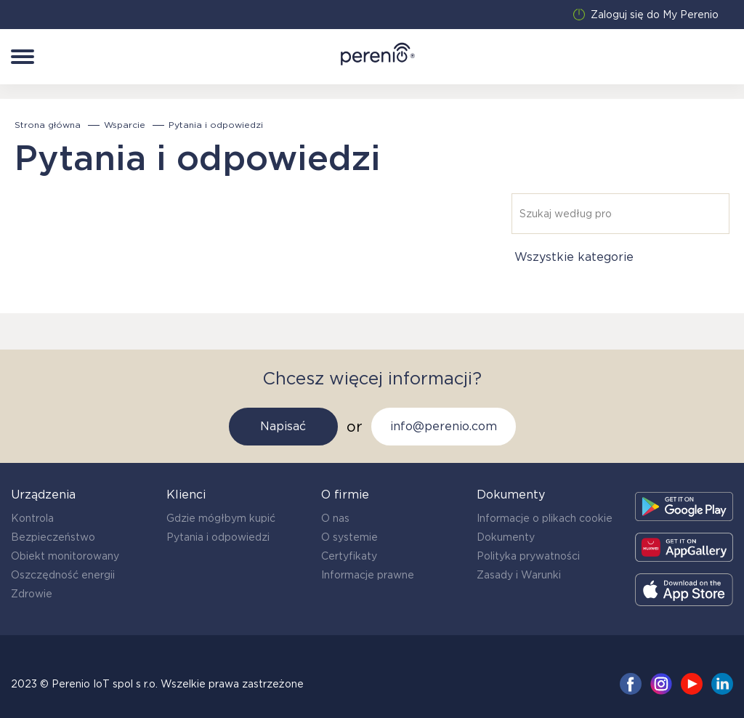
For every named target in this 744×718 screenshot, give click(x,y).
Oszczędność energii (63, 575)
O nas (335, 518)
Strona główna (48, 125)
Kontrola (32, 518)
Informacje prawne (367, 575)
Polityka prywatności (528, 556)
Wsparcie (124, 125)
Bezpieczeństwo (53, 537)
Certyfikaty (349, 556)
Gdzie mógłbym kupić (220, 518)
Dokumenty (506, 537)
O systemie (349, 537)
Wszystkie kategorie (574, 257)
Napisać (283, 426)
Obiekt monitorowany (65, 556)
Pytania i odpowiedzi (218, 537)
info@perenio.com (443, 426)
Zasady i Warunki (519, 575)
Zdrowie (31, 594)
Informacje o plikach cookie (544, 518)
